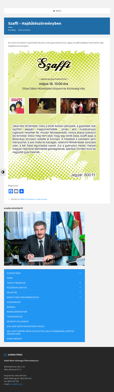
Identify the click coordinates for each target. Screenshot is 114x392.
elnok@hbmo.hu (16, 384)
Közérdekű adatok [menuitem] (17, 287)
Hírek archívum (24, 30)
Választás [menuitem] (12, 292)
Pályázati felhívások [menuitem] (18, 321)
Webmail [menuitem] (11, 307)
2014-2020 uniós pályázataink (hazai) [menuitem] (25, 326)
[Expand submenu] (80, 273)
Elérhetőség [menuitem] (14, 273)
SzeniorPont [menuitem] (14, 302)
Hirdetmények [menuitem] (14, 338)
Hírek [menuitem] (10, 278)
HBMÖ (22, 199)
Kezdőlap (12, 30)
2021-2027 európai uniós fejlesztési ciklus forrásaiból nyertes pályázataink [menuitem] (40, 332)
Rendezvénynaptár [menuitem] (17, 311)
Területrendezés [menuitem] (16, 282)
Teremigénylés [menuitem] (15, 316)
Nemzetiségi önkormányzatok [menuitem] (23, 297)
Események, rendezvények (36, 199)
